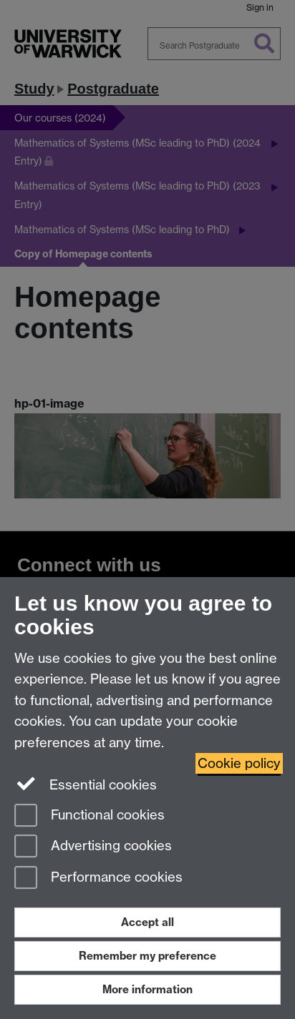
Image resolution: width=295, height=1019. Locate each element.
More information (147, 989)
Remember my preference (147, 956)
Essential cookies (85, 783)
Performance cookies (98, 878)
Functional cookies (89, 816)
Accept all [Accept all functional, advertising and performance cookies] (147, 922)
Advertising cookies (93, 847)
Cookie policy (239, 763)
